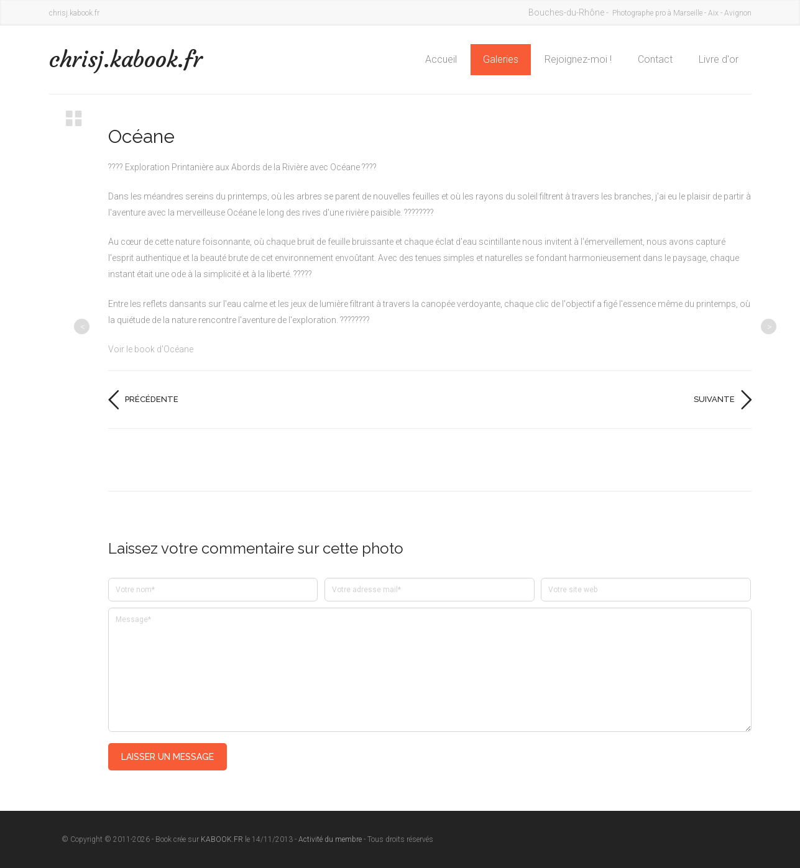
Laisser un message (167, 757)
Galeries (500, 59)
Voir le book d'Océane (150, 349)
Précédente (151, 399)
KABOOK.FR (222, 839)
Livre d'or (718, 59)
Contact (655, 59)
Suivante (714, 399)
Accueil (441, 59)
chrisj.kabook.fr (126, 59)
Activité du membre (330, 839)
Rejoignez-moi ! (578, 59)
